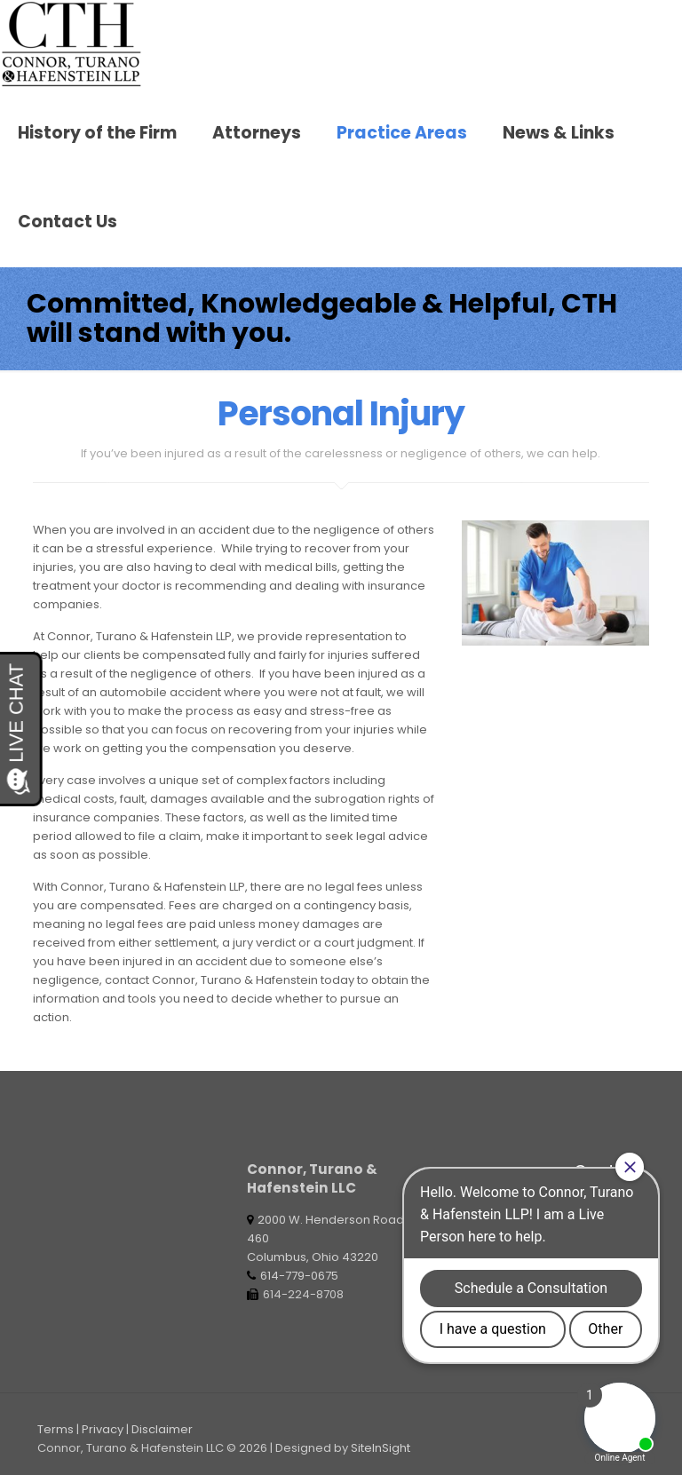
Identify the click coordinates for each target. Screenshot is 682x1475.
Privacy (102, 1429)
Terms (55, 1429)
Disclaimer (162, 1429)
